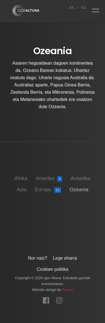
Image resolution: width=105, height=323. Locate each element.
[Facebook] (46, 298)
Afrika (21, 176)
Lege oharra (65, 257)
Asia (22, 187)
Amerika (49, 177)
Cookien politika (52, 268)
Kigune (67, 288)
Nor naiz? (37, 257)
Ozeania (78, 187)
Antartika (80, 176)
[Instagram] (59, 298)
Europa (48, 188)
